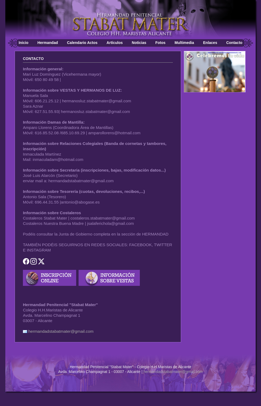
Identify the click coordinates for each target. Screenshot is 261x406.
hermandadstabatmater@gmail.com (60, 331)
